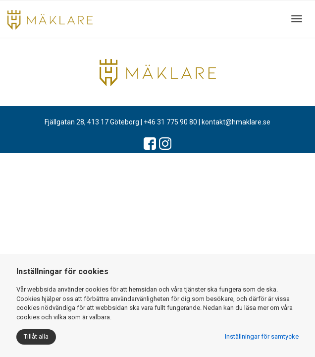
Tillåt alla (36, 336)
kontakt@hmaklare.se (236, 122)
